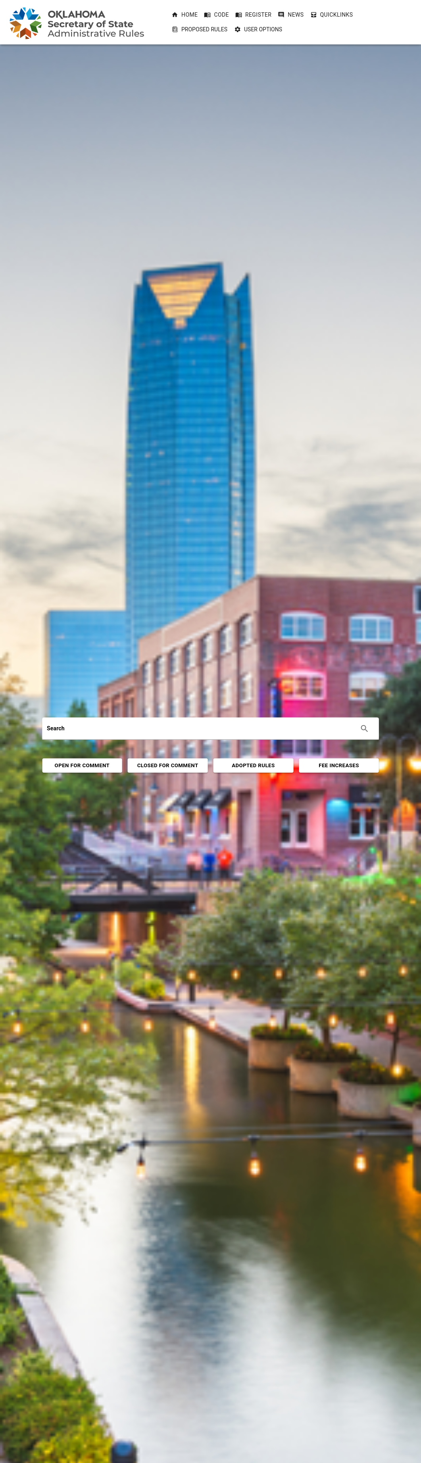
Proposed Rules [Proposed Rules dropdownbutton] (199, 29)
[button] (184, 15)
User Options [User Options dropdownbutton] (258, 29)
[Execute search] (364, 728)
